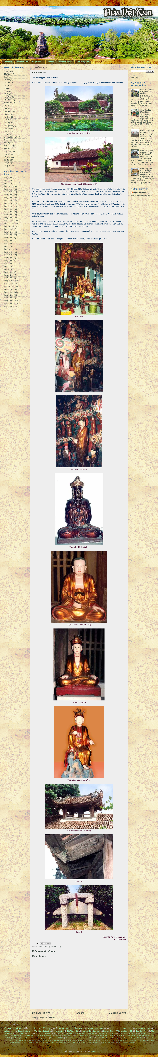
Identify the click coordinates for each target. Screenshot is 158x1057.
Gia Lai (6, 85)
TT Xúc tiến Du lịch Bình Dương (102, 1035)
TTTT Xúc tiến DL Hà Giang (14, 1042)
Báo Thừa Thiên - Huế (82, 1035)
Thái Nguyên (8, 143)
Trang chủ (79, 1013)
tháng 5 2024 (8, 238)
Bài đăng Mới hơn (41, 1013)
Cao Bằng (7, 77)
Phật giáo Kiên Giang (137, 1038)
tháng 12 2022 (9, 281)
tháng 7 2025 (8, 200)
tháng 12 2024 (9, 220)
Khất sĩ (51, 62)
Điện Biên (7, 154)
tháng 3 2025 (8, 212)
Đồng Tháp (8, 166)
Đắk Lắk (7, 160)
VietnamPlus (9, 1040)
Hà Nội (47, 947)
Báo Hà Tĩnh (145, 1033)
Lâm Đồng (7, 111)
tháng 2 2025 (8, 215)
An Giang (7, 71)
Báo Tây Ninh (29, 1035)
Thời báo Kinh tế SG (124, 1031)
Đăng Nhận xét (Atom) (47, 1018)
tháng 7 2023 (8, 263)
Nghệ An (7, 117)
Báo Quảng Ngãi (17, 1038)
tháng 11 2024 (9, 223)
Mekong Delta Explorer (91, 1031)
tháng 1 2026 (8, 183)
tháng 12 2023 (9, 249)
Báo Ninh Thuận (111, 1040)
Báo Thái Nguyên (31, 1038)
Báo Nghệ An (68, 1035)
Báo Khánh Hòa (99, 1040)
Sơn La (6, 134)
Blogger (93, 1051)
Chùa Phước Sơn (146, 150)
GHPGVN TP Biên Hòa (119, 1028)
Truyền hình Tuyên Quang (78, 1042)
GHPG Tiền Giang (39, 1028)
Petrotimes (119, 1035)
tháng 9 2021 (8, 303)
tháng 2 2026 (8, 180)
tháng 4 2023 (8, 269)
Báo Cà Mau (80, 1040)
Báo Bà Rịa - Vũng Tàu (43, 1033)
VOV (29, 1033)
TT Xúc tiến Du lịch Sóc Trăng (128, 1033)
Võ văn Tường (56, 947)
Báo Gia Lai (89, 1040)
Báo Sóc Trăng (101, 1038)
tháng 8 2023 (8, 260)
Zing (118, 1042)
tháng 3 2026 (8, 177)
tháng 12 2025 (9, 186)
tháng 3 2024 (8, 240)
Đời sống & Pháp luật (128, 1042)
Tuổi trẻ (58, 1033)
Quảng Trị (7, 131)
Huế (5, 88)
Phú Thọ (7, 123)
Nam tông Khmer (65, 62)
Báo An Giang (80, 1033)
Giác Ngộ (68, 1033)
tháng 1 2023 (8, 278)
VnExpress (8, 1031)
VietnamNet (59, 1031)
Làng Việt (58, 1035)
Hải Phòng (8, 100)
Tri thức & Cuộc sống (43, 1031)
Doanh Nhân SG (102, 1033)
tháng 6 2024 (8, 235)
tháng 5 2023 (8, 266)
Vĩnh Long (7, 151)
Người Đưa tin (124, 1038)
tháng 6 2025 (8, 203)
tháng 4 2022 (8, 301)
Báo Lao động (108, 1031)
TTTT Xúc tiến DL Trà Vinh (32, 1042)
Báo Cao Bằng (70, 1040)
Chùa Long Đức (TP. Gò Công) (146, 170)
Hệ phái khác (37, 62)
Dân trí (91, 1033)
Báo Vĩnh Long (122, 1040)
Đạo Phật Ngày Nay (34, 1040)
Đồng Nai (7, 163)
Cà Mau (7, 80)
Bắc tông (8, 62)
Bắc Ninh (7, 74)
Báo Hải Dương (141, 1031)
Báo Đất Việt (132, 1040)
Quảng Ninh (8, 128)
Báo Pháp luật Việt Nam (44, 1035)
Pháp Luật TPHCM (56, 1038)
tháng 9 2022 (8, 289)
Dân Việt (113, 1033)
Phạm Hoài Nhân (139, 193)
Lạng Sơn (7, 114)
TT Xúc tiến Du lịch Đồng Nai (74, 1038)
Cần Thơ (7, 83)
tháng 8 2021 (8, 306)
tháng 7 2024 (8, 232)
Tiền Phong (20, 1033)
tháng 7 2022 (8, 295)
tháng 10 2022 (9, 286)
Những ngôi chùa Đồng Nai (70, 1028)
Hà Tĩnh (7, 94)
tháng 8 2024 (8, 229)
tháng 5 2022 (8, 298)
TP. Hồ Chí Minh (10, 137)
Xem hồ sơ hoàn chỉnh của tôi (141, 196)
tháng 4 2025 (8, 209)
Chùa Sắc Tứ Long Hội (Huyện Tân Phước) (147, 92)
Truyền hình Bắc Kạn (63, 1042)
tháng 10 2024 (9, 226)
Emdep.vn (142, 1040)
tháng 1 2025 (8, 218)
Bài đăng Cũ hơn (117, 1013)
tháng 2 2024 (8, 243)
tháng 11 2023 (9, 252)
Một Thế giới (150, 1040)
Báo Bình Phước (58, 1040)
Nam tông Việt (83, 62)
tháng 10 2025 (9, 192)
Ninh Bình (7, 120)
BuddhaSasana (47, 1040)
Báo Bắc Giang (144, 1035)
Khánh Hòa (8, 103)
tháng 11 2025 (9, 189)
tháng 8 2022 (8, 292)
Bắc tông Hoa (22, 62)
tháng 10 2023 (9, 255)
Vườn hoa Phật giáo (109, 1042)
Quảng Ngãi (8, 126)
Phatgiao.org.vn (143, 1028)
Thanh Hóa (8, 140)
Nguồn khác (44, 1038)
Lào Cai (7, 108)
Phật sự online (150, 1038)
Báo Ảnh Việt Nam (24, 1031)
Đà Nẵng (7, 157)
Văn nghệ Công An (20, 1040)
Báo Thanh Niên (73, 1031)
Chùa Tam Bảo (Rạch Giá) (145, 111)
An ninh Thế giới (130, 1035)
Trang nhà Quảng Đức (48, 1042)
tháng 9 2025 (8, 195)
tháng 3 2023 (8, 272)
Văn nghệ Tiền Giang (95, 1042)
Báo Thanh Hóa (17, 1035)
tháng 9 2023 (8, 258)
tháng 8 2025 (8, 198)
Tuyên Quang (9, 146)
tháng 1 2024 (8, 246)
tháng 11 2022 (9, 283)
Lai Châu (7, 105)
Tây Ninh (7, 148)
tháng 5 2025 (8, 206)
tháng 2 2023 (8, 275)
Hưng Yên (7, 97)
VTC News (90, 1038)
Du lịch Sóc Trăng (113, 1038)
